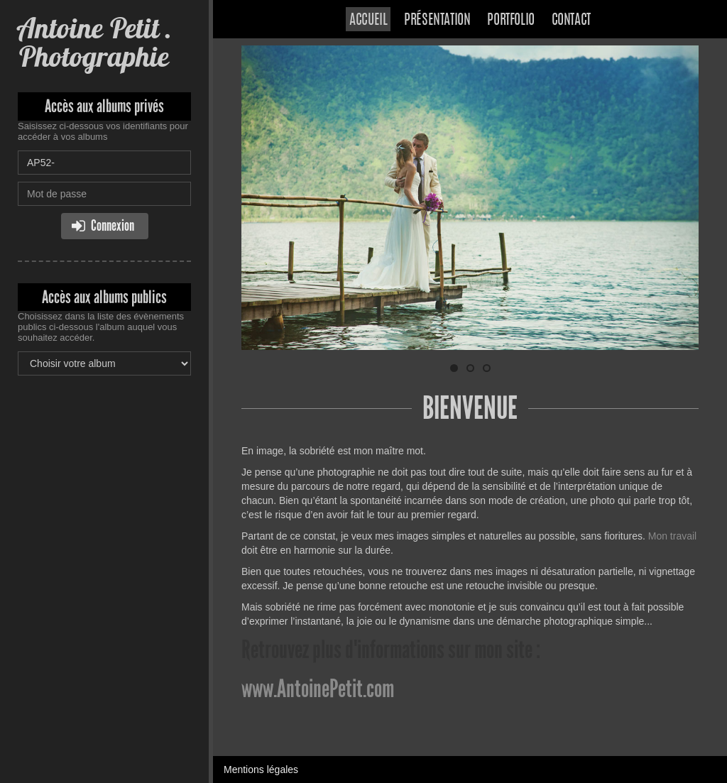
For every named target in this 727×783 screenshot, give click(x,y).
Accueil (368, 20)
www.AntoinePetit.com (317, 688)
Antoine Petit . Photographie (95, 42)
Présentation (437, 20)
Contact (571, 20)
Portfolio (510, 20)
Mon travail (672, 536)
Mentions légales (261, 769)
